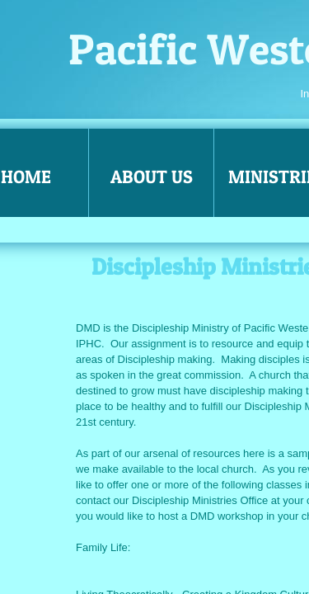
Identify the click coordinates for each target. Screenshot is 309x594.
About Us (151, 176)
